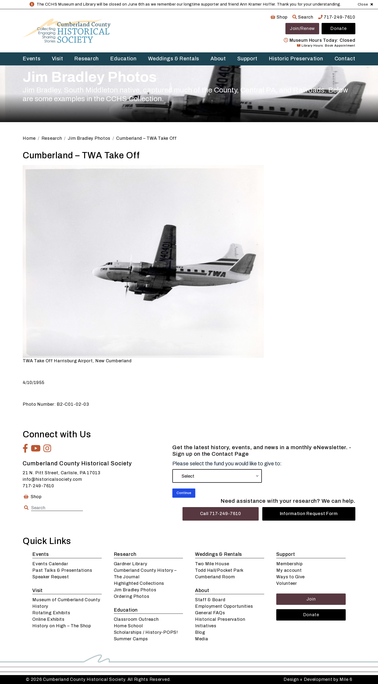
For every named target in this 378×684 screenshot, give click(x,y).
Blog (200, 632)
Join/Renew (302, 28)
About (218, 59)
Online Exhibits (48, 619)
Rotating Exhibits (51, 612)
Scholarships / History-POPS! (146, 632)
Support (247, 59)
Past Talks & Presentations (62, 570)
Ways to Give (290, 576)
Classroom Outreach (136, 619)
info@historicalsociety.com (52, 479)
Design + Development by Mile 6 (318, 679)
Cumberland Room (215, 576)
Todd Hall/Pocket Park (219, 570)
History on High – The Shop (61, 625)
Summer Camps (131, 638)
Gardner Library (130, 563)
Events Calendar (50, 563)
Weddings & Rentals (173, 59)
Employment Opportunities (224, 606)
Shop (279, 17)
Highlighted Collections (139, 583)
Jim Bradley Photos (135, 589)
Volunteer (286, 583)
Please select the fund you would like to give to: (227, 464)
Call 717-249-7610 (220, 513)
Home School (128, 625)
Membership (289, 563)
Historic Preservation (296, 59)
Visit (57, 59)
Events (31, 59)
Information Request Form (309, 513)
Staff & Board (210, 599)
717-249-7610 (336, 17)
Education (123, 59)
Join (311, 599)
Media (201, 638)
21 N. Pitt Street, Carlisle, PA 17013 (61, 472)
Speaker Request (50, 576)
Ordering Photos (131, 596)
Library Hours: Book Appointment (326, 45)
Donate (338, 28)
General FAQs (210, 612)
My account (289, 570)
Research (86, 59)
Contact (345, 59)
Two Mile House (212, 563)
